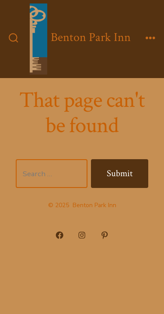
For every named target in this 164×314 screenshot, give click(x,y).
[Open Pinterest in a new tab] (104, 235)
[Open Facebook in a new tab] (59, 235)
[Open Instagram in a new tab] (82, 235)
